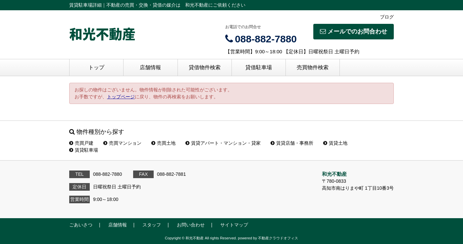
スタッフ (151, 224)
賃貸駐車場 (83, 150)
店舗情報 (150, 67)
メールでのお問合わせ (353, 31)
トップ (96, 67)
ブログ (387, 17)
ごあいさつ (80, 224)
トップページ (121, 96)
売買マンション (122, 143)
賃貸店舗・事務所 (292, 143)
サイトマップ (234, 224)
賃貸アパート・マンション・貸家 (223, 143)
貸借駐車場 (258, 67)
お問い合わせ (191, 224)
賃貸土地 (335, 143)
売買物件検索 (313, 67)
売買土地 (163, 143)
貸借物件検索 (205, 67)
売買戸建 (81, 143)
